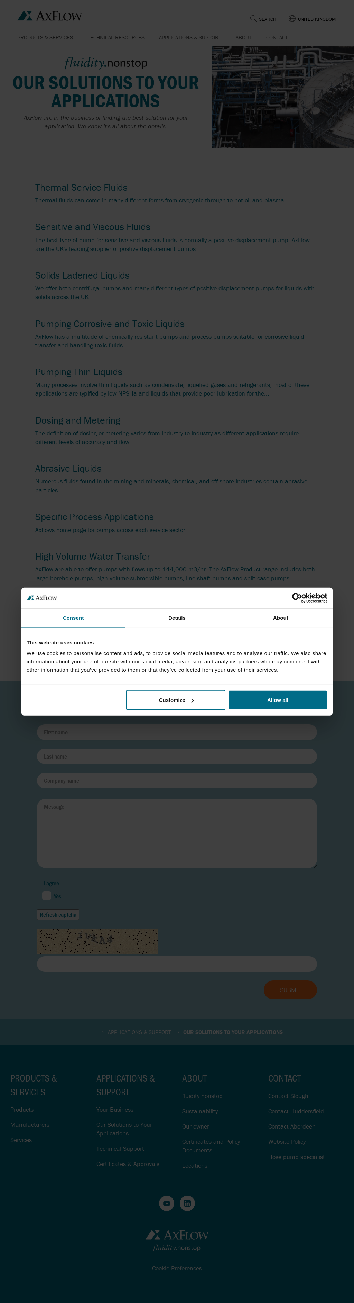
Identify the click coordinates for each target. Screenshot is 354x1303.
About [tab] (280, 618)
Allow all (277, 700)
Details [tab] (177, 618)
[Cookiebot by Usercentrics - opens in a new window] (297, 597)
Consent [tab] (73, 618)
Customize (176, 700)
